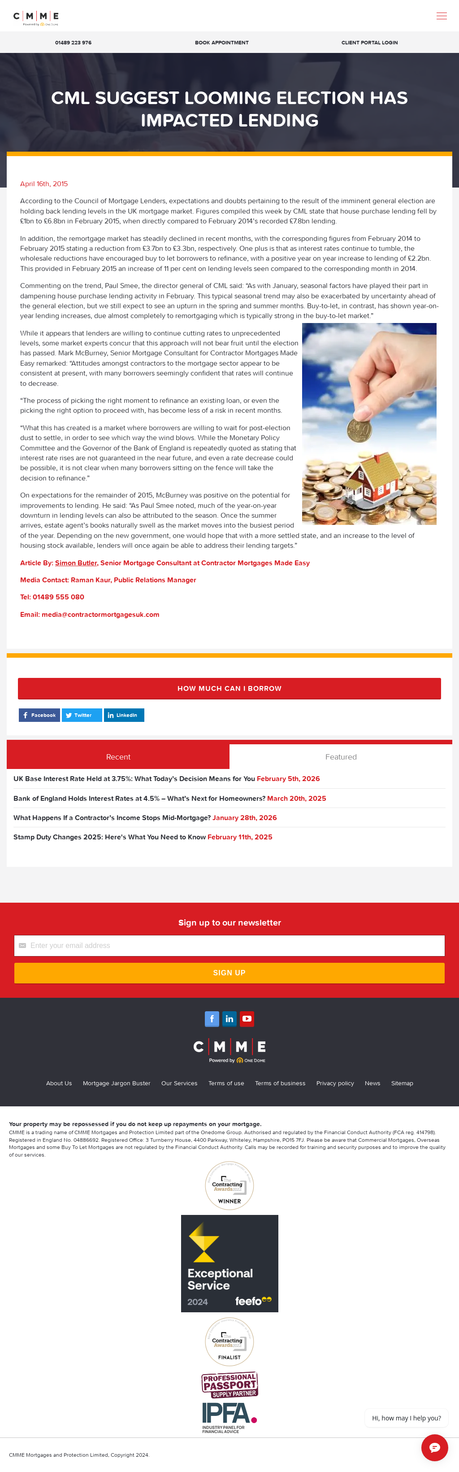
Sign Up (229, 973)
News (373, 1083)
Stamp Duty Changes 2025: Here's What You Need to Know (109, 836)
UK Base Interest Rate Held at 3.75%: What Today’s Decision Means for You (134, 778)
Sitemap (402, 1083)
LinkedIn (121, 715)
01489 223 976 (73, 42)
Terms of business (280, 1083)
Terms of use (226, 1083)
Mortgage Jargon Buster (117, 1083)
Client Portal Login (370, 42)
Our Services (179, 1083)
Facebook (38, 715)
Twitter (77, 715)
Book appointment (222, 42)
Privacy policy (335, 1083)
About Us (59, 1083)
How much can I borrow (230, 688)
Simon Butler (76, 562)
